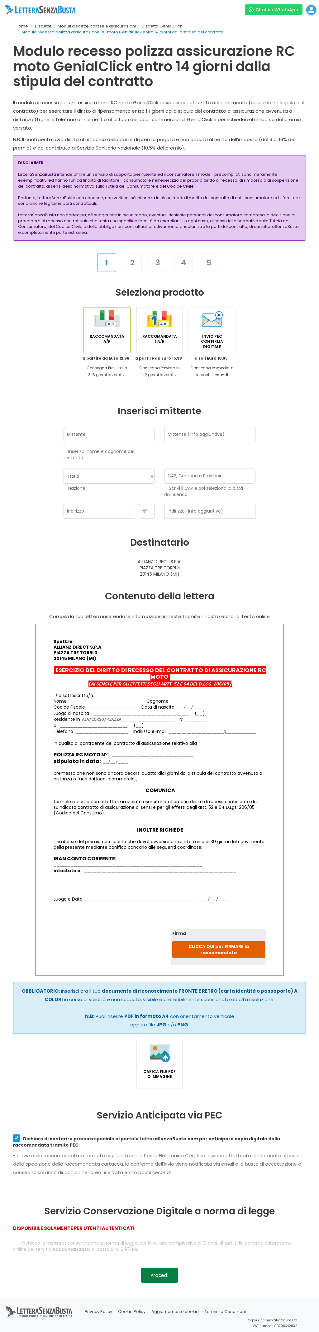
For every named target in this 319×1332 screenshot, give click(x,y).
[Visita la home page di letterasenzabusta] (40, 9)
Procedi (159, 1275)
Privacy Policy (98, 1312)
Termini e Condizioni (225, 1312)
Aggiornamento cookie (175, 1312)
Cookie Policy (131, 1312)
